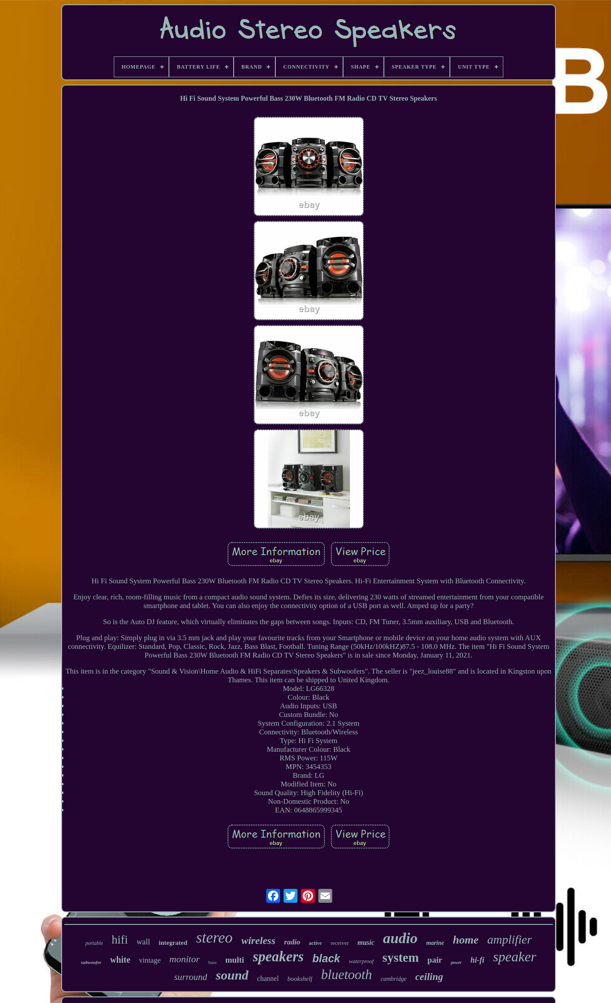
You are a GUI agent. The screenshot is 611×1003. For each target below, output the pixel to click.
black (326, 958)
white (120, 959)
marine (435, 943)
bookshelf (300, 978)
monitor (184, 959)
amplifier (509, 939)
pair (434, 959)
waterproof (361, 961)
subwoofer (91, 962)
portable (94, 943)
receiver (339, 943)
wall (143, 941)
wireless (258, 940)
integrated (173, 942)
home (466, 940)
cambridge (393, 979)
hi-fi (477, 960)
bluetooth (346, 974)
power (456, 962)
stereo (214, 937)
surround (190, 977)
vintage (150, 960)
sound (232, 975)
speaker (514, 956)
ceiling (429, 976)
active (315, 943)
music (365, 942)
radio (292, 942)
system (401, 957)
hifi (120, 939)
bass (212, 962)
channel (268, 978)
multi (234, 959)
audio (400, 938)
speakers (278, 956)
